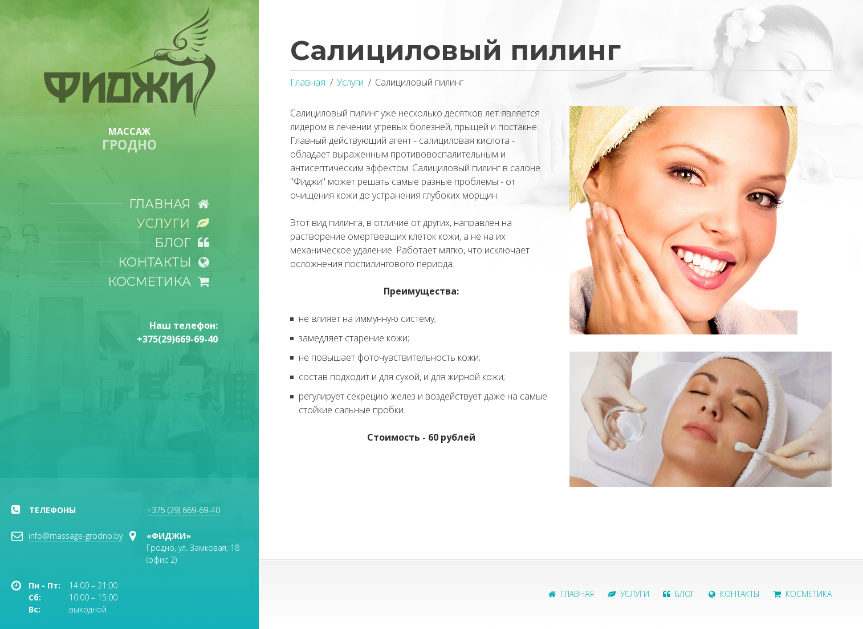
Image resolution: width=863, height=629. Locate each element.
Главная (169, 203)
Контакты (163, 262)
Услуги (173, 223)
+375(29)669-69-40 (177, 339)
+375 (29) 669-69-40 (183, 510)
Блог (181, 242)
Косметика (158, 281)
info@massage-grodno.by (76, 535)
